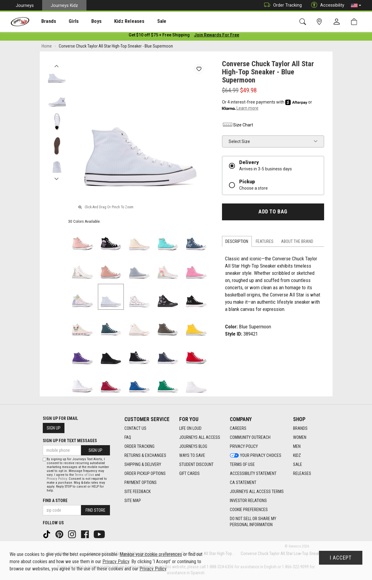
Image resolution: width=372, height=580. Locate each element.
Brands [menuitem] (44, 21)
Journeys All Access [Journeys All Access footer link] (199, 437)
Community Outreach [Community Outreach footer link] (250, 437)
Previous (57, 65)
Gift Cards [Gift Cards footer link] (189, 473)
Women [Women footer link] (299, 437)
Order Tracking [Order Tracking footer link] (139, 446)
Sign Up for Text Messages (70, 440)
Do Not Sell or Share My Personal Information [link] (253, 521)
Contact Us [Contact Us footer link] (135, 428)
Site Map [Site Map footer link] (132, 500)
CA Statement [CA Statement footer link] (243, 482)
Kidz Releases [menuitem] (115, 21)
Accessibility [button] (326, 5)
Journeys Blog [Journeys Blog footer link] (193, 446)
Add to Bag (272, 213)
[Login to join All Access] (159, 36)
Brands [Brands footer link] (300, 428)
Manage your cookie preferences (151, 554)
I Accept (341, 558)
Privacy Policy (57, 479)
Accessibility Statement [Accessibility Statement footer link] (253, 473)
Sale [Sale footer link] (297, 464)
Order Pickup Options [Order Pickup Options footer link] (145, 473)
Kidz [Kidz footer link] (297, 455)
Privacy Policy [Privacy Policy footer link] (244, 446)
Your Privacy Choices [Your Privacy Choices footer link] (255, 455)
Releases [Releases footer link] (302, 473)
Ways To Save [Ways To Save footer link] (192, 455)
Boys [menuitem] (85, 21)
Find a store (55, 500)
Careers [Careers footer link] (238, 428)
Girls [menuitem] (65, 21)
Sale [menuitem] (144, 21)
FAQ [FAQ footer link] (127, 437)
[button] (356, 5)
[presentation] (44, 21)
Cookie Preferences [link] (249, 509)
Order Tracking (281, 5)
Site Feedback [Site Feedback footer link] (137, 491)
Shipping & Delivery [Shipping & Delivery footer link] (142, 464)
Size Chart (237, 126)
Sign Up (54, 428)
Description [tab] (236, 242)
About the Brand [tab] (297, 242)
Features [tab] (265, 242)
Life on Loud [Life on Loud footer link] (190, 428)
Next (57, 178)
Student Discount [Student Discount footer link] (196, 464)
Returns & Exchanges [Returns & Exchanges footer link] (145, 455)
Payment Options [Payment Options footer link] (140, 482)
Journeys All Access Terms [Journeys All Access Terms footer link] (257, 491)
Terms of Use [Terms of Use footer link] (242, 464)
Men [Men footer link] (297, 446)
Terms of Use (84, 475)
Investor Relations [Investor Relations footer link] (248, 500)
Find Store (95, 510)
